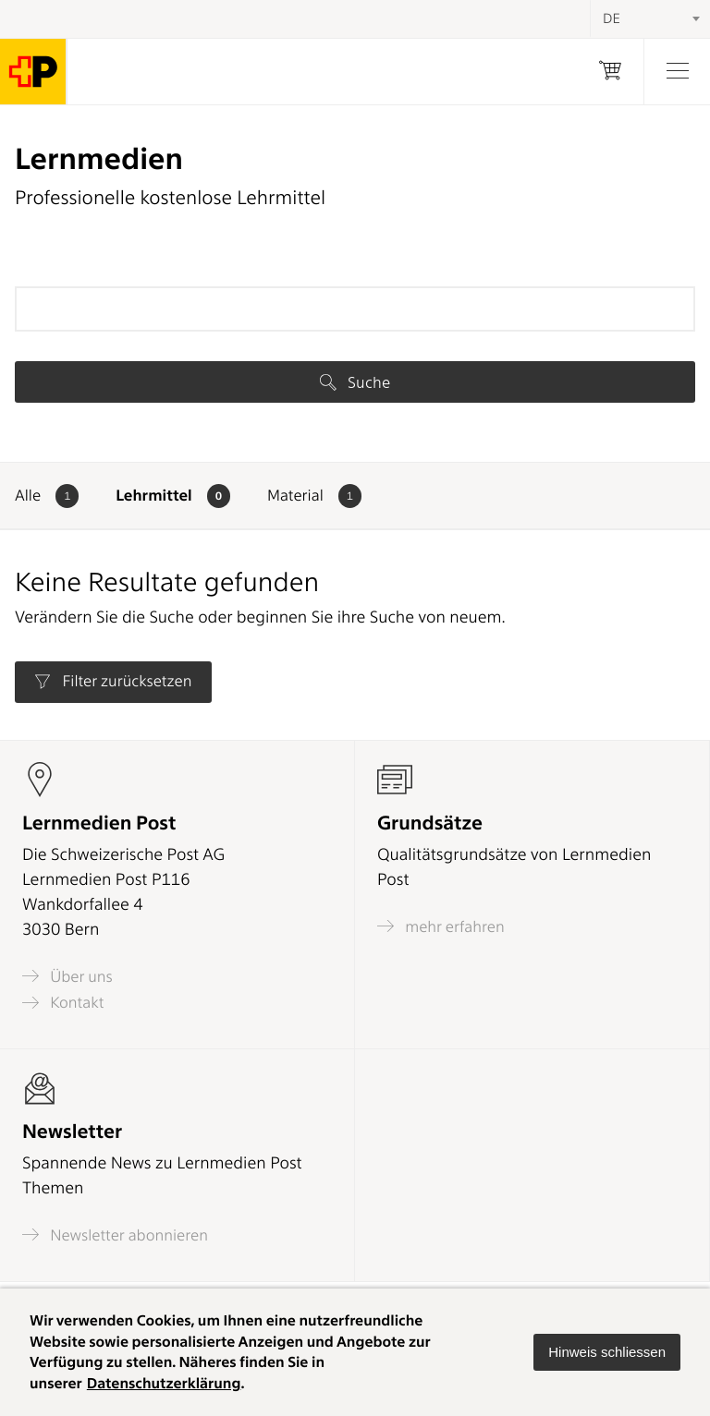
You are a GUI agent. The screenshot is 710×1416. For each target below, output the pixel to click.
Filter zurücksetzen (112, 681)
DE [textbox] (611, 18)
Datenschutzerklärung (164, 1383)
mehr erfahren (441, 926)
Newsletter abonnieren (115, 1234)
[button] (606, 1352)
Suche (355, 382)
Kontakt (63, 1002)
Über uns (67, 976)
